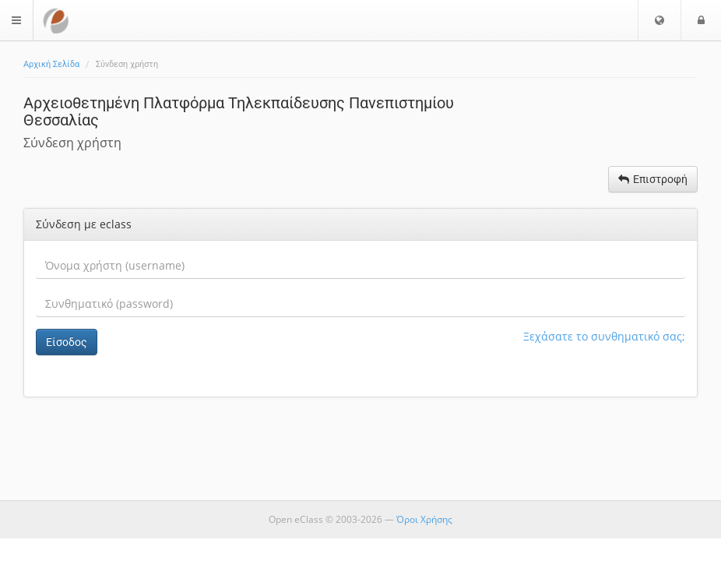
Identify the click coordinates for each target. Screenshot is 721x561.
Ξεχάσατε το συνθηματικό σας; (604, 336)
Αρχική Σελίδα (51, 64)
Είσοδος (66, 342)
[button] (659, 20)
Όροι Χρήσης (424, 519)
